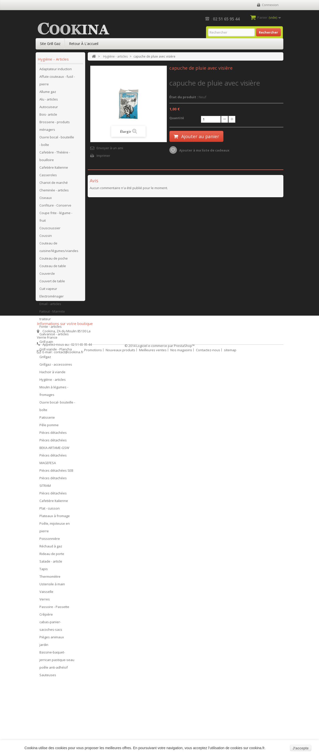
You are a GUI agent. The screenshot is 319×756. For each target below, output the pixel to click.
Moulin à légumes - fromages (53, 392)
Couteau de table (52, 267)
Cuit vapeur (48, 290)
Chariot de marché (53, 184)
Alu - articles (48, 100)
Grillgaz (45, 358)
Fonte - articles (50, 328)
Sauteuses (47, 676)
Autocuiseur (48, 108)
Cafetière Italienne (53, 169)
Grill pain (46, 343)
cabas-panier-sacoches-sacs (50, 627)
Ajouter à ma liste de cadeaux (204, 150)
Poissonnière (49, 540)
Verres (44, 600)
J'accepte (301, 748)
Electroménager (51, 297)
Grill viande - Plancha (55, 350)
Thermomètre (49, 578)
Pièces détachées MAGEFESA (53, 461)
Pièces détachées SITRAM (53, 483)
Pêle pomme (49, 426)
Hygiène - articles (52, 381)
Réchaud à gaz (50, 547)
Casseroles (48, 176)
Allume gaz (47, 93)
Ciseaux (45, 199)
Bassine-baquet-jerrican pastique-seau (56, 657)
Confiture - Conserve (55, 207)
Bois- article (48, 116)
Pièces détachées (53, 434)
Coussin (45, 237)
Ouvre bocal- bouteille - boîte (57, 407)
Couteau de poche (53, 260)
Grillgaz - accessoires (55, 366)
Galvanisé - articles (54, 335)
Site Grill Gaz (50, 43)
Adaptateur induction (55, 70)
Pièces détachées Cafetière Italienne (53, 498)
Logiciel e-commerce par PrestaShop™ (165, 738)
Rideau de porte (51, 555)
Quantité (176, 118)
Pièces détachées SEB (56, 472)
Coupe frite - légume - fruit (55, 218)
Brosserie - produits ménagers (54, 127)
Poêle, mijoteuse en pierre (54, 529)
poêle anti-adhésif (53, 669)
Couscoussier (49, 229)
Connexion (270, 5)
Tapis (43, 570)
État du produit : (183, 97)
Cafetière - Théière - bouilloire (54, 158)
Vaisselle (46, 593)
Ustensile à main (52, 585)
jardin (43, 646)
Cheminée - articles (54, 191)
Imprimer (103, 155)
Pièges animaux (51, 638)
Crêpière (46, 616)
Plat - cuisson (49, 510)
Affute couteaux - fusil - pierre (57, 82)
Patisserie (47, 419)
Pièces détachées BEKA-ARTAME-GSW (54, 445)
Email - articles (50, 305)
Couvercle (47, 275)
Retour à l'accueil (83, 43)
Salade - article (50, 563)
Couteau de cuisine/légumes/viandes (58, 248)
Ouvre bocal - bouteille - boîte (56, 142)
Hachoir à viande (52, 373)
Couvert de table (52, 282)
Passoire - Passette (54, 608)
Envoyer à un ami (110, 148)
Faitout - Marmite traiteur (52, 317)
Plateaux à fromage (54, 517)
